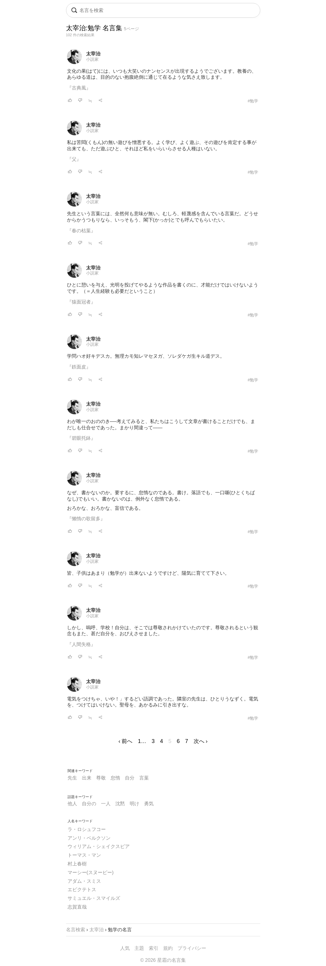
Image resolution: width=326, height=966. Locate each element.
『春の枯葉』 (81, 230)
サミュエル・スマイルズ (94, 898)
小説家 (92, 59)
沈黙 (120, 803)
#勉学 (253, 100)
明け (134, 803)
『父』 (74, 159)
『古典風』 (79, 87)
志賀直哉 (77, 906)
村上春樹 (77, 863)
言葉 (144, 777)
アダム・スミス (84, 881)
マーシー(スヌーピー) (91, 872)
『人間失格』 (81, 644)
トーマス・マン (84, 855)
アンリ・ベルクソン (89, 838)
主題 (139, 948)
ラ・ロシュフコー (87, 829)
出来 (86, 777)
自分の (89, 803)
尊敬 (101, 777)
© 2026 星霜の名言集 (163, 960)
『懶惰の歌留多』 (86, 518)
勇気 (149, 803)
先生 (72, 777)
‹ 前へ (125, 741)
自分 (129, 777)
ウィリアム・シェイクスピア (99, 846)
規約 (168, 948)
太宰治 (93, 53)
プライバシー (191, 948)
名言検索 (75, 929)
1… (142, 741)
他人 (72, 803)
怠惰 (115, 777)
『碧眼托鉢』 (81, 438)
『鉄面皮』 (79, 366)
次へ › (201, 741)
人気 (125, 948)
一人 (106, 803)
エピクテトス (82, 889)
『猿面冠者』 (81, 301)
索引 (153, 948)
